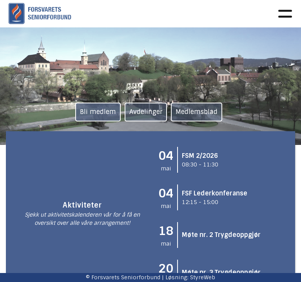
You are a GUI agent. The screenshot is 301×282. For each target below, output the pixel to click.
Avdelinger (145, 112)
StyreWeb (202, 277)
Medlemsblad (197, 112)
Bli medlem (98, 112)
